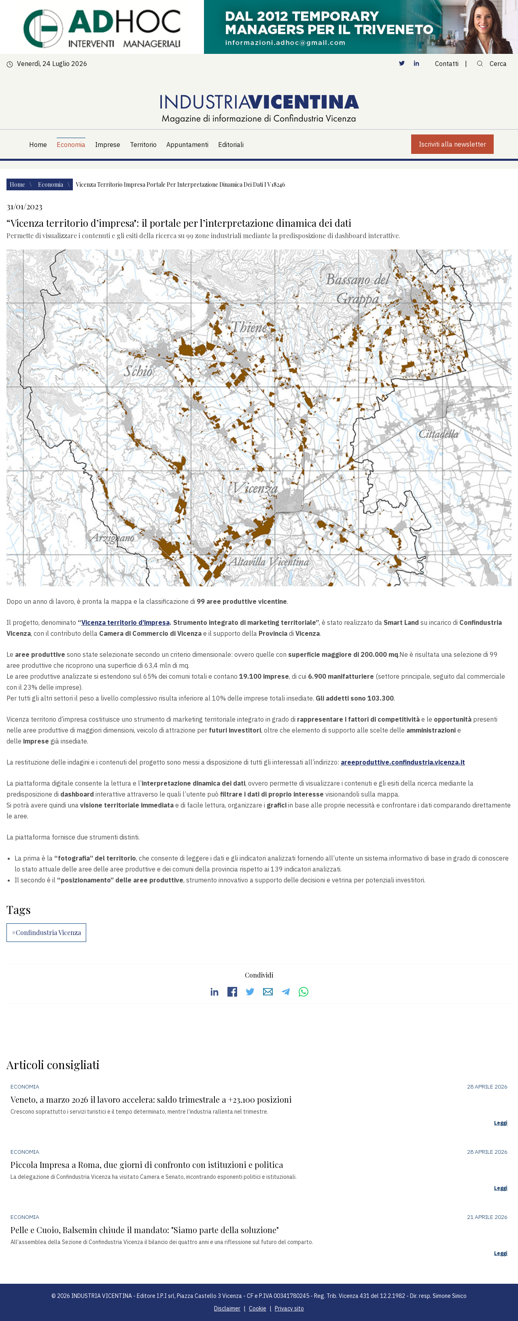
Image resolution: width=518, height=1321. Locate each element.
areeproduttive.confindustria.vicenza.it (403, 762)
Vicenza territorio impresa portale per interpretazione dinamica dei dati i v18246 (180, 184)
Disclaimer (227, 1308)
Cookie (257, 1308)
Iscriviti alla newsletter (452, 144)
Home (18, 184)
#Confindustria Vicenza (46, 932)
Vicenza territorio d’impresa (125, 622)
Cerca (492, 64)
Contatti (447, 64)
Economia (51, 184)
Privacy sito (289, 1308)
